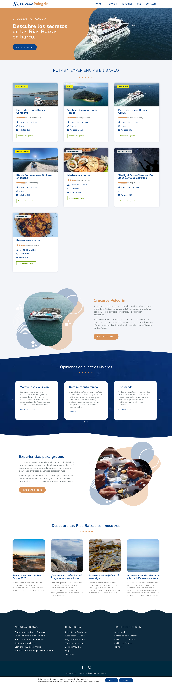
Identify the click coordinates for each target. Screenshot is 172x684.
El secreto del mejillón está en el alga (104, 577)
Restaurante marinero (29, 240)
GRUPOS (113, 4)
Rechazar (126, 680)
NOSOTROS (126, 4)
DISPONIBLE (123, 86)
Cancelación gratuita (26, 136)
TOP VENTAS (21, 86)
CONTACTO (151, 4)
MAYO (69, 86)
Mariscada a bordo (78, 175)
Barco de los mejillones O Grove (134, 111)
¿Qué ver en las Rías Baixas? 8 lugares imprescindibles (66, 577)
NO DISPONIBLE (124, 152)
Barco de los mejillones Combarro (30, 111)
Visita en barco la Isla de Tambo (82, 111)
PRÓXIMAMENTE (74, 152)
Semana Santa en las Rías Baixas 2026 (27, 577)
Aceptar (112, 680)
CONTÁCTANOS (22, 152)
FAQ (139, 4)
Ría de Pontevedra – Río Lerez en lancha (34, 176)
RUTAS (99, 4)
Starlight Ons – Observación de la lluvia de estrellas (135, 176)
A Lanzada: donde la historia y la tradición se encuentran (143, 577)
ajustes (96, 681)
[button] (12, 399)
